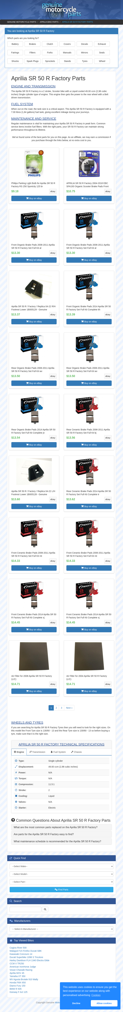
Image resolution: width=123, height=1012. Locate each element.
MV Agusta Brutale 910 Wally (24, 979)
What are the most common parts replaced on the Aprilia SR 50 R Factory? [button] (55, 827)
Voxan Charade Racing (21, 970)
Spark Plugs (32, 61)
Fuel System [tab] (58, 752)
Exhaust (102, 44)
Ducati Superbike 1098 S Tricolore (26, 957)
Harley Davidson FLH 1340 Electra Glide (29, 960)
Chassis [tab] (76, 752)
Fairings (15, 52)
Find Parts (61, 889)
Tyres (84, 61)
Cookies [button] (95, 995)
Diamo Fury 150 (17, 985)
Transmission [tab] (37, 752)
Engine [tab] (19, 752)
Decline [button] (76, 1003)
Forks (50, 52)
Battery (15, 44)
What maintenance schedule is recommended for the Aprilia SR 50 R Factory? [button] (57, 841)
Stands (67, 61)
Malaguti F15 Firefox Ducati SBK (26, 951)
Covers (67, 44)
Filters (32, 52)
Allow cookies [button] (104, 1003)
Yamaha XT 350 (17, 976)
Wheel (102, 61)
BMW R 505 (15, 989)
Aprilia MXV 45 (17, 973)
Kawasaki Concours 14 (21, 954)
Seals (102, 52)
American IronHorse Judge (23, 966)
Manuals (67, 52)
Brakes (32, 44)
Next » (69, 708)
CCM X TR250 (17, 963)
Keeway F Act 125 (18, 992)
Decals (84, 44)
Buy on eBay (34, 198)
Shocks (15, 61)
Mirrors (84, 52)
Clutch (50, 44)
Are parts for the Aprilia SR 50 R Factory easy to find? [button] (44, 834)
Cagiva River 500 (18, 947)
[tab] (61, 827)
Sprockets (50, 61)
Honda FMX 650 (18, 982)
